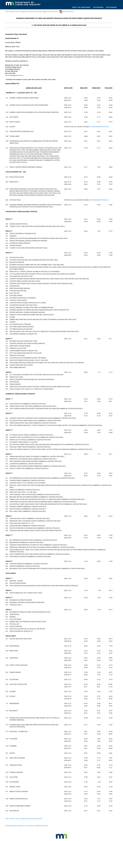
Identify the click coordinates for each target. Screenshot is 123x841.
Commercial (30, 826)
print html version (51, 12)
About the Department (81, 7)
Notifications (21, 826)
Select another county (13, 12)
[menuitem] (81, 7)
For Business (98, 7)
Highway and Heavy (27, 12)
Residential (38, 12)
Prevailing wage (10, 826)
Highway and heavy (27, 819)
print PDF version (66, 12)
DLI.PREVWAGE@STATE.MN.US (99, 127)
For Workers (111, 7)
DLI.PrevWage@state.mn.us (14, 75)
